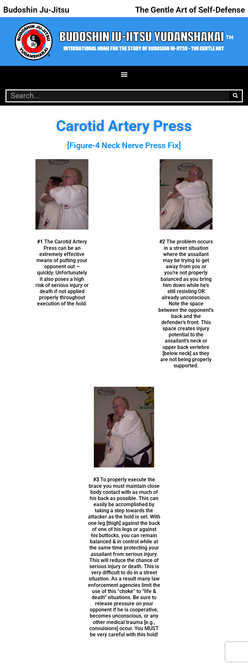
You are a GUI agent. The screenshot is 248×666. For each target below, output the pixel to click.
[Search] (235, 95)
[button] (124, 74)
